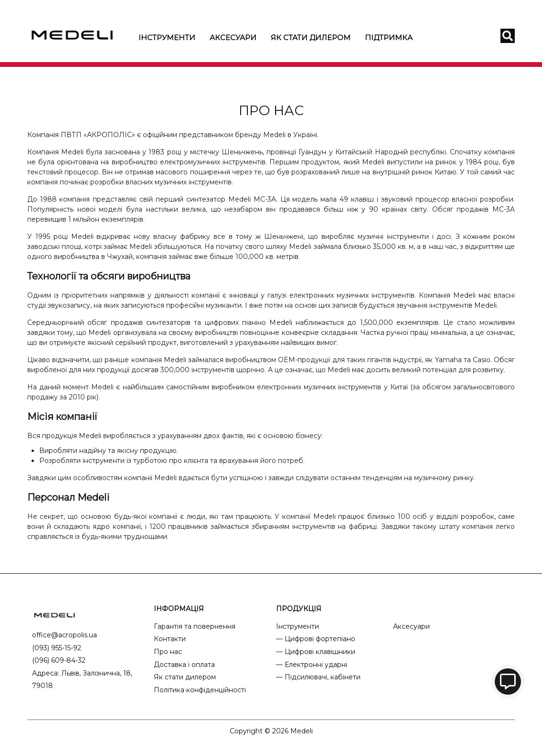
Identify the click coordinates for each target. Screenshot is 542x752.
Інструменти (166, 37)
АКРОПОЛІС (109, 134)
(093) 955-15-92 (56, 648)
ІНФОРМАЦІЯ (179, 608)
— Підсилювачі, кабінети (318, 677)
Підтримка (389, 37)
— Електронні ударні (311, 664)
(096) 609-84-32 (58, 660)
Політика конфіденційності (200, 690)
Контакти (170, 638)
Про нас (168, 651)
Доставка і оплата (184, 664)
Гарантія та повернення (194, 626)
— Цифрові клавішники (315, 651)
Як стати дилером (311, 37)
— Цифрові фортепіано (315, 638)
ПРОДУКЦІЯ (298, 608)
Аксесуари (233, 37)
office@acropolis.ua (64, 635)
